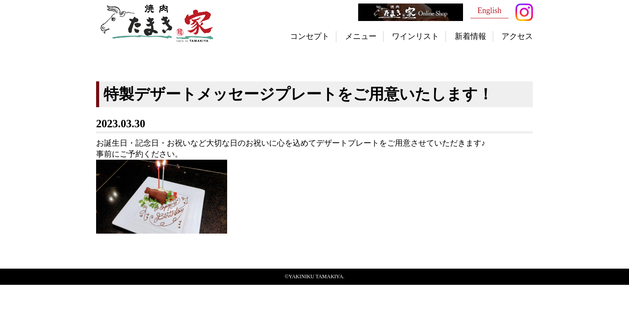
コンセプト (309, 36)
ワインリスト (415, 36)
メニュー (361, 36)
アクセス (517, 36)
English (489, 10)
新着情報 (470, 36)
